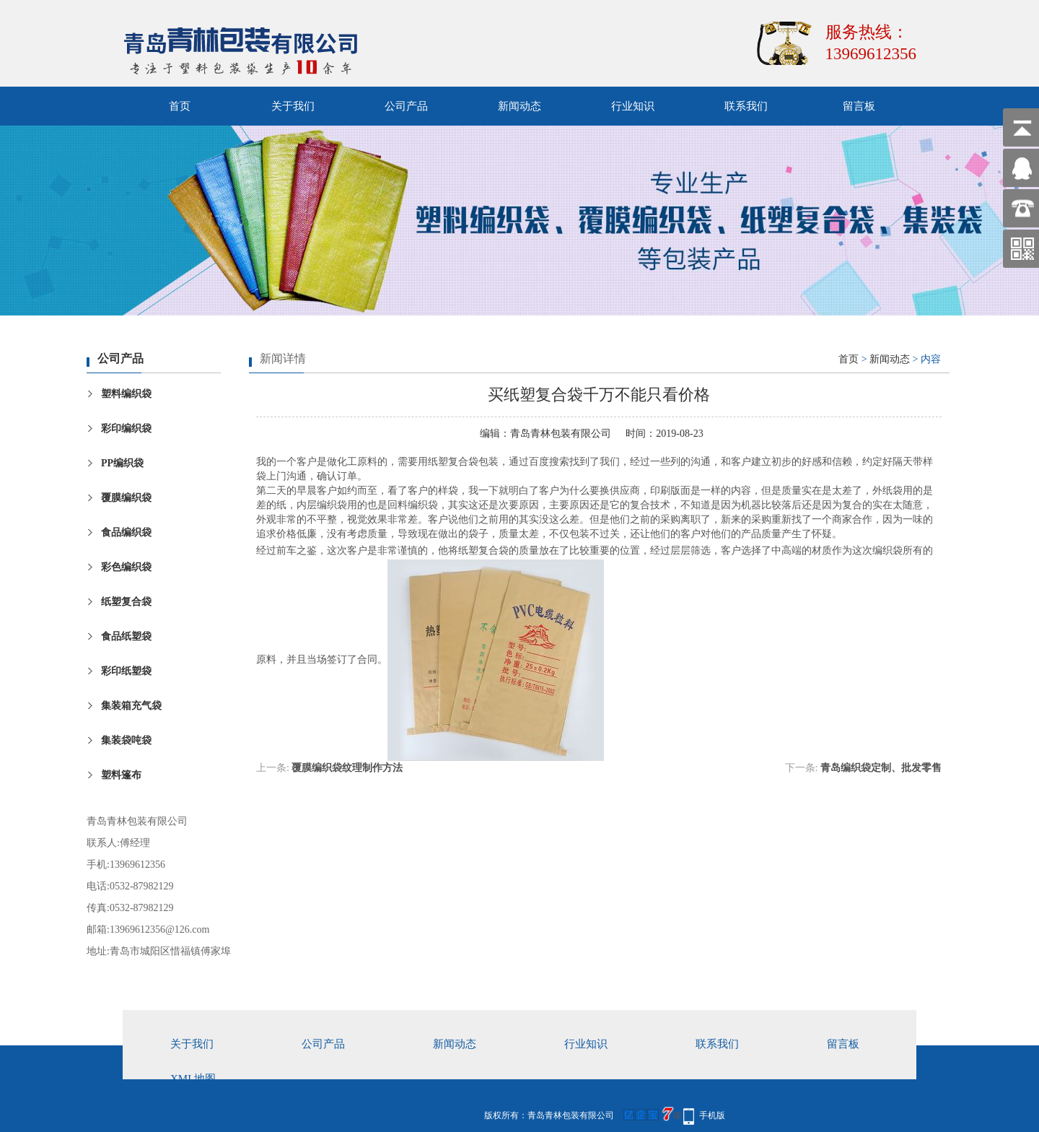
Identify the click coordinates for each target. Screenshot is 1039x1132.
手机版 (712, 1115)
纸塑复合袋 (126, 601)
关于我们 (293, 106)
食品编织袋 (126, 532)
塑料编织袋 (126, 393)
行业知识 (632, 106)
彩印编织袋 (126, 428)
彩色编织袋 (126, 567)
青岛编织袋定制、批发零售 (881, 767)
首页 (179, 106)
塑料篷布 (121, 775)
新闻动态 (519, 106)
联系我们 (746, 106)
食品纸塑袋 (126, 636)
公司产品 (406, 106)
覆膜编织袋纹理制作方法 (347, 767)
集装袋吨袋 (126, 740)
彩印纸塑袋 (126, 671)
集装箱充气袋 (131, 705)
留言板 (859, 106)
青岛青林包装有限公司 (560, 433)
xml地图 (193, 1078)
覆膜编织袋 (126, 497)
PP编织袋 (122, 463)
